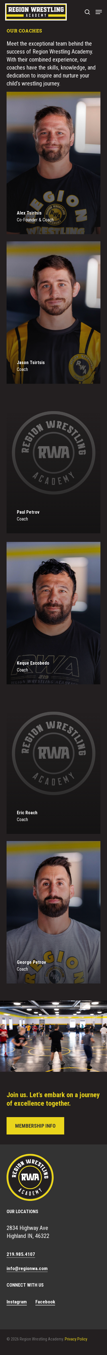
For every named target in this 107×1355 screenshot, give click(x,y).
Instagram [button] (17, 1302)
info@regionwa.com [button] (27, 1268)
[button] (99, 12)
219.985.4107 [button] (21, 1254)
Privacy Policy (76, 1339)
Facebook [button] (45, 1302)
